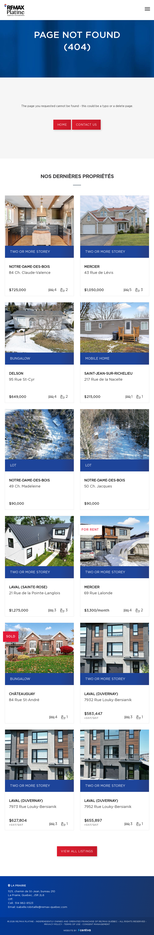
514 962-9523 (24, 903)
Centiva (84, 930)
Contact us (86, 124)
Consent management (96, 924)
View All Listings (77, 851)
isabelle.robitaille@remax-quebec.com (41, 907)
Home (62, 124)
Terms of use (72, 924)
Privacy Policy (53, 924)
